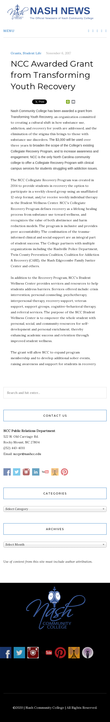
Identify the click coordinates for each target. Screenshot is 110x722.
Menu (9, 31)
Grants (16, 53)
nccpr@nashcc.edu (27, 454)
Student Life (32, 53)
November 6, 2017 (58, 53)
